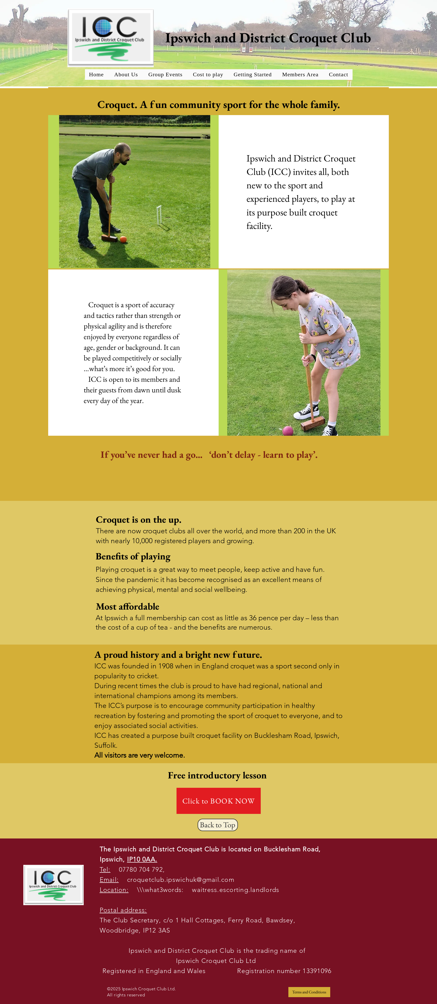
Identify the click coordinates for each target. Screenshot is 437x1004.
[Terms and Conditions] (309, 992)
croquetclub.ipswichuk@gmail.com (176, 879)
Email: (109, 879)
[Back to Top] (218, 825)
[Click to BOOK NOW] (219, 801)
